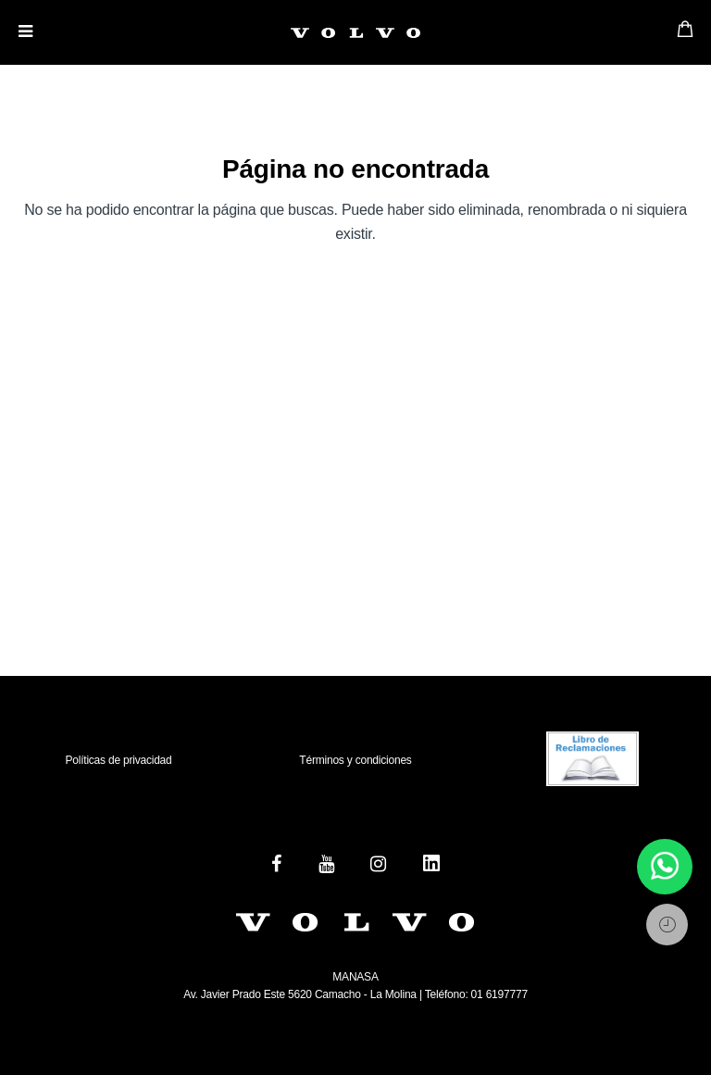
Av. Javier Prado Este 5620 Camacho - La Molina (300, 994)
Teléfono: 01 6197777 (475, 994)
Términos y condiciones (355, 760)
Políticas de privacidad (118, 760)
